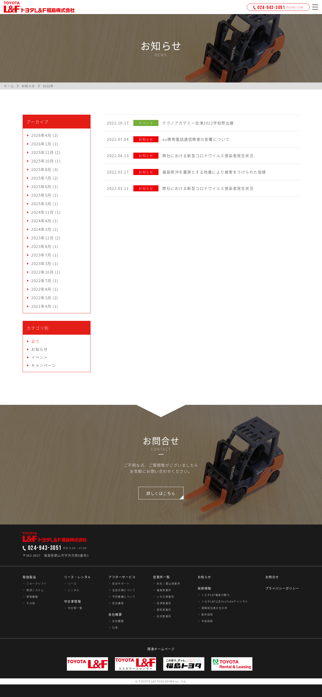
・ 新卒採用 (205, 614)
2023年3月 (41, 263)
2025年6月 (41, 186)
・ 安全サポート (119, 583)
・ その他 (29, 603)
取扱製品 (29, 577)
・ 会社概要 (116, 621)
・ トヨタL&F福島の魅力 (214, 595)
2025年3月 (41, 203)
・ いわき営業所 (163, 596)
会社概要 (115, 614)
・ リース (70, 583)
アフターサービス (122, 577)
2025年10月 (42, 161)
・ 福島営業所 (162, 590)
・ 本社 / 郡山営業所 (166, 583)
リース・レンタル (77, 577)
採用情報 (204, 588)
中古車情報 (72, 601)
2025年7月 (41, 178)
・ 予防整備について (121, 596)
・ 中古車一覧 (73, 608)
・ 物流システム (33, 590)
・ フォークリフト (35, 583)
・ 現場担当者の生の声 (213, 608)
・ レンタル (71, 590)
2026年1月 (41, 144)
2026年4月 (41, 135)
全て (35, 341)
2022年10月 (42, 272)
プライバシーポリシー (282, 588)
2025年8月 (41, 169)
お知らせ (39, 349)
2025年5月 (41, 195)
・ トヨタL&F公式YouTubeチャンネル (223, 601)
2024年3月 (41, 229)
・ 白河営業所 (162, 616)
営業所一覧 (161, 577)
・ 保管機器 (30, 596)
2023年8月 (41, 246)
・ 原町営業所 (162, 610)
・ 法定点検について (121, 590)
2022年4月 (41, 289)
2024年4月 (41, 221)
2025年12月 (42, 152)
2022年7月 (41, 280)
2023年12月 (42, 238)
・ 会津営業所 (162, 603)
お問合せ (272, 577)
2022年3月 (41, 297)
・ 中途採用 (205, 621)
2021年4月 (41, 306)
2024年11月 (42, 212)
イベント (39, 357)
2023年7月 (41, 255)
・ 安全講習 (116, 603)
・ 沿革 (113, 627)
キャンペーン (43, 365)
